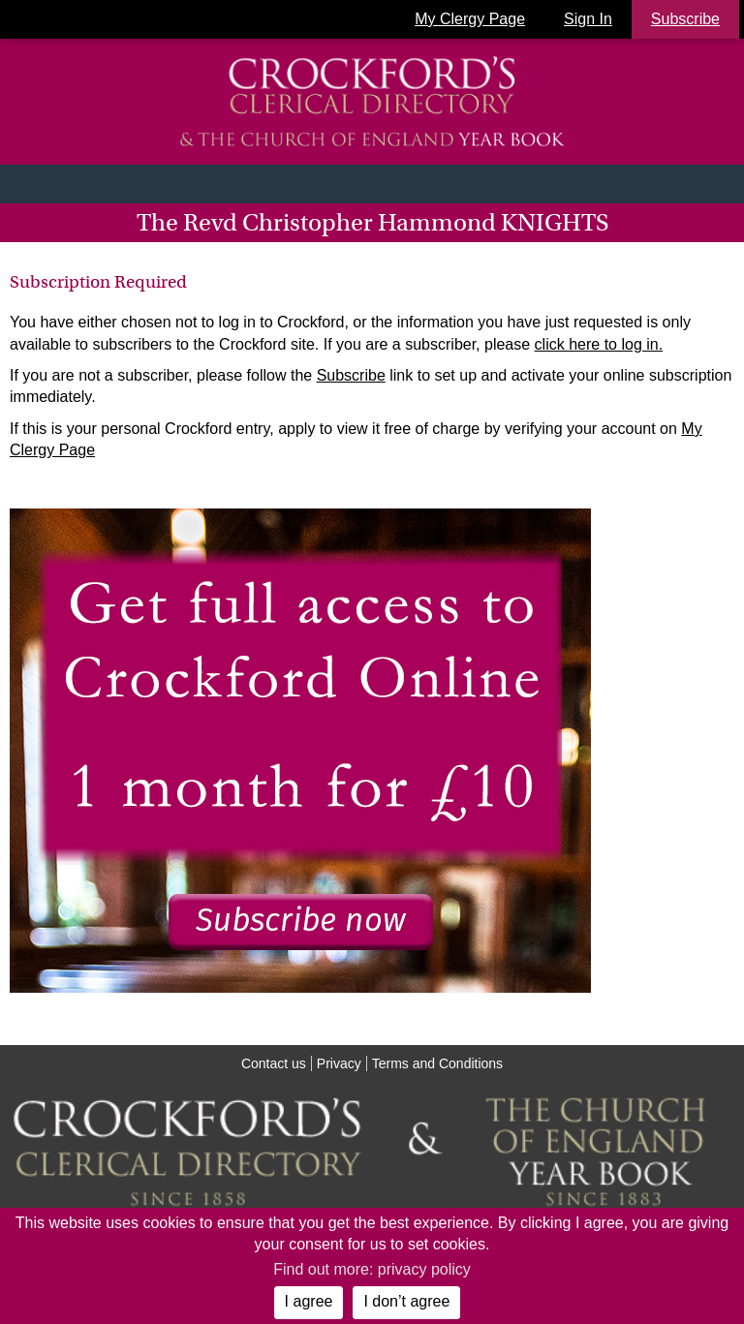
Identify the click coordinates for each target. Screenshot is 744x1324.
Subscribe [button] (685, 19)
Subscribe (351, 375)
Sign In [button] (588, 19)
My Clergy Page (470, 19)
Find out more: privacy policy (372, 1269)
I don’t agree (406, 1301)
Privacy (339, 1063)
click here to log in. (599, 344)
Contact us (273, 1063)
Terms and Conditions (437, 1063)
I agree (309, 1301)
